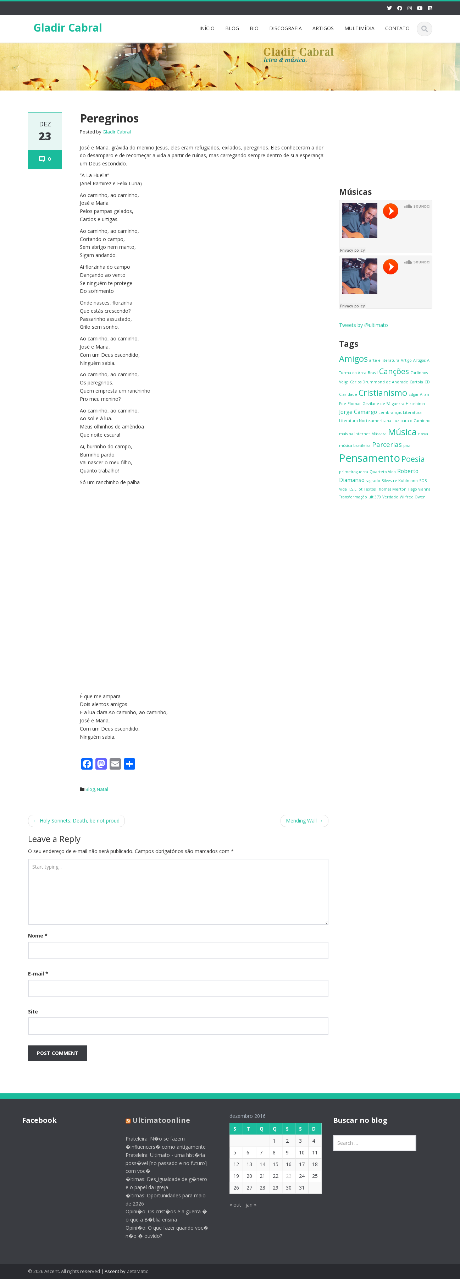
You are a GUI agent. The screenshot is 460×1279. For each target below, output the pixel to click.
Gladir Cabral (67, 27)
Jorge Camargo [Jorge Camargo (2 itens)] (358, 412)
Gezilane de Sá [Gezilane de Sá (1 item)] (376, 403)
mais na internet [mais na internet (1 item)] (354, 433)
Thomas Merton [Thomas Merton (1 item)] (391, 489)
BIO (254, 28)
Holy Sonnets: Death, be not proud (76, 820)
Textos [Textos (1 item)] (370, 489)
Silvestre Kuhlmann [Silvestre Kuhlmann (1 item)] (400, 480)
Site (33, 1011)
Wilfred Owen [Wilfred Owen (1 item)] (413, 496)
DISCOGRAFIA (285, 28)
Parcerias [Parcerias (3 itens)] (387, 444)
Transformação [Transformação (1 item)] (353, 496)
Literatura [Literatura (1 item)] (412, 412)
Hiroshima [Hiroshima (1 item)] (415, 403)
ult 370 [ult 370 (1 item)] (374, 496)
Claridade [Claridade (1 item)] (348, 394)
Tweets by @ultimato (363, 325)
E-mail (38, 973)
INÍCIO (207, 28)
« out (229, 1204)
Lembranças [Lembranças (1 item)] (389, 412)
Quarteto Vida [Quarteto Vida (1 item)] (383, 471)
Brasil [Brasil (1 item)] (373, 372)
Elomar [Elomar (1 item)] (354, 403)
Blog (90, 789)
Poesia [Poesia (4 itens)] (413, 459)
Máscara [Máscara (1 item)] (379, 433)
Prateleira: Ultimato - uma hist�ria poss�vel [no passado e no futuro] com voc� (160, 1163)
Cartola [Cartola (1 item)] (416, 381)
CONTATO (397, 28)
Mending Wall (304, 820)
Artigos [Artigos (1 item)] (419, 360)
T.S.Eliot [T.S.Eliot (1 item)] (355, 489)
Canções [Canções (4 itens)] (394, 371)
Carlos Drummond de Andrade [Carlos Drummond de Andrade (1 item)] (379, 381)
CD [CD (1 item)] (427, 381)
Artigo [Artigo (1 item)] (406, 360)
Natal (102, 789)
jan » (245, 1204)
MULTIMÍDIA (359, 28)
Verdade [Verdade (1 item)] (390, 496)
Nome (38, 935)
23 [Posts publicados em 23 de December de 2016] (283, 1176)
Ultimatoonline (155, 1120)
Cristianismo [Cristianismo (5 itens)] (383, 392)
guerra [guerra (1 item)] (398, 403)
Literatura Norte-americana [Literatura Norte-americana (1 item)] (365, 420)
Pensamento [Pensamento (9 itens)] (369, 458)
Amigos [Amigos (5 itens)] (353, 358)
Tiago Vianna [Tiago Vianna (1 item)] (419, 489)
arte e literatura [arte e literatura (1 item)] (384, 360)
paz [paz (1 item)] (406, 445)
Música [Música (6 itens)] (402, 432)
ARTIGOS (323, 28)
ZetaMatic (137, 1271)
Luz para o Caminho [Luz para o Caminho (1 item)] (412, 420)
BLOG (232, 28)
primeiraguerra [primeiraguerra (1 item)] (353, 471)
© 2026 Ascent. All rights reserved (64, 1271)
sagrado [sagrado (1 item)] (373, 480)
